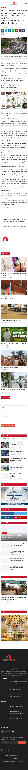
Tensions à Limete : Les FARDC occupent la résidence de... (13, 390)
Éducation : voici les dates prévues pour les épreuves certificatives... (16, 444)
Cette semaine (5, 438)
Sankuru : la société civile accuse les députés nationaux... (13, 274)
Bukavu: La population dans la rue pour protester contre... (11, 321)
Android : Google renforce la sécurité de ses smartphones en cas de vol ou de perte (14, 220)
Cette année (22, 438)
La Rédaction (5, 26)
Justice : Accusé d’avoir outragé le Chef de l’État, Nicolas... (18, 544)
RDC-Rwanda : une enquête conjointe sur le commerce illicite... (16, 568)
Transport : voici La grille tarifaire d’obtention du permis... (18, 452)
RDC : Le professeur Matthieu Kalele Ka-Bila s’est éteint (17, 552)
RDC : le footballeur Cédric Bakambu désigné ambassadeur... (13, 344)
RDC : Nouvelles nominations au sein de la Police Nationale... (18, 466)
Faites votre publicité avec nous (9, 761)
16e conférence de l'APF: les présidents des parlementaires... (17, 712)
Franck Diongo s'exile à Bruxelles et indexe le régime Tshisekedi (18, 705)
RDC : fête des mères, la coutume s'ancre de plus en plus (18, 459)
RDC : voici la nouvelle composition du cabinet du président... (16, 475)
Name (2, 401)
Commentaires (5, 397)
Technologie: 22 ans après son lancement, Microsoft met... (17, 559)
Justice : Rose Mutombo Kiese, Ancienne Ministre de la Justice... (12, 297)
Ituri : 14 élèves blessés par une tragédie (12, 367)
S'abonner (22, 742)
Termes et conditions (13, 764)
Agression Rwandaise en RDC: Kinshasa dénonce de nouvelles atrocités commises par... (14, 227)
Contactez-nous (21, 761)
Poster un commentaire (7, 425)
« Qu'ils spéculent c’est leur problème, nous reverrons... (16, 719)
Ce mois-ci (14, 438)
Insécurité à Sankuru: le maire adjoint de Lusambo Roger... (13, 598)
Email (2, 407)
